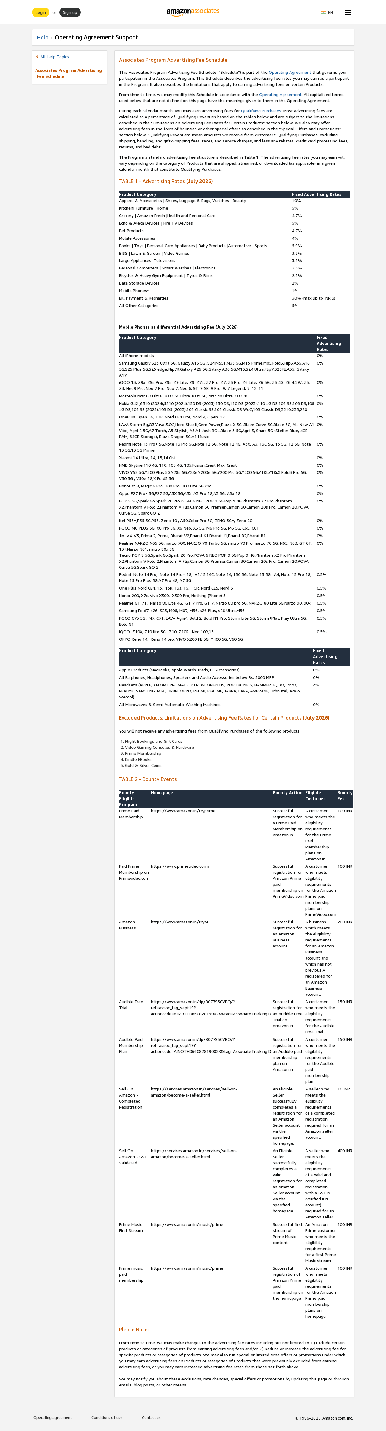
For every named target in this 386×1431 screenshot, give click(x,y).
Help (43, 37)
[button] (330, 12)
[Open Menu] (346, 12)
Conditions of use (106, 1417)
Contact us (151, 1417)
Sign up (70, 12)
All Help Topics (54, 56)
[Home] (193, 12)
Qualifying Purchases (261, 110)
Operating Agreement (290, 72)
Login (41, 12)
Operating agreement (52, 1417)
